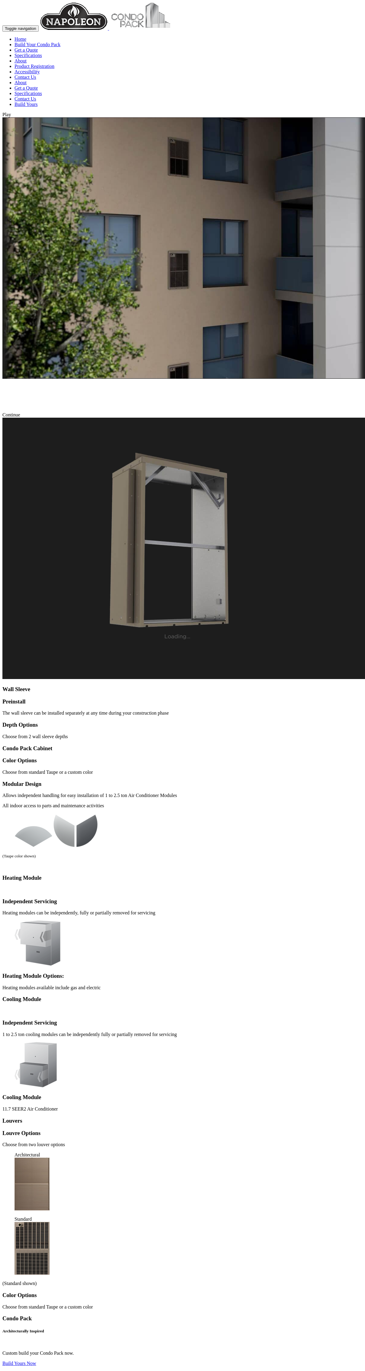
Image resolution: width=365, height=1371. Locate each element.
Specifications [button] (28, 93)
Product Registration (34, 66)
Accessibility (27, 71)
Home (20, 39)
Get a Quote (26, 50)
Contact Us (25, 77)
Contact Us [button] (25, 98)
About (21, 60)
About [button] (21, 82)
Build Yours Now (19, 1363)
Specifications (28, 55)
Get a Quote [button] (26, 88)
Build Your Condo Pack (37, 44)
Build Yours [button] (26, 104)
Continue (12, 414)
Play (7, 114)
